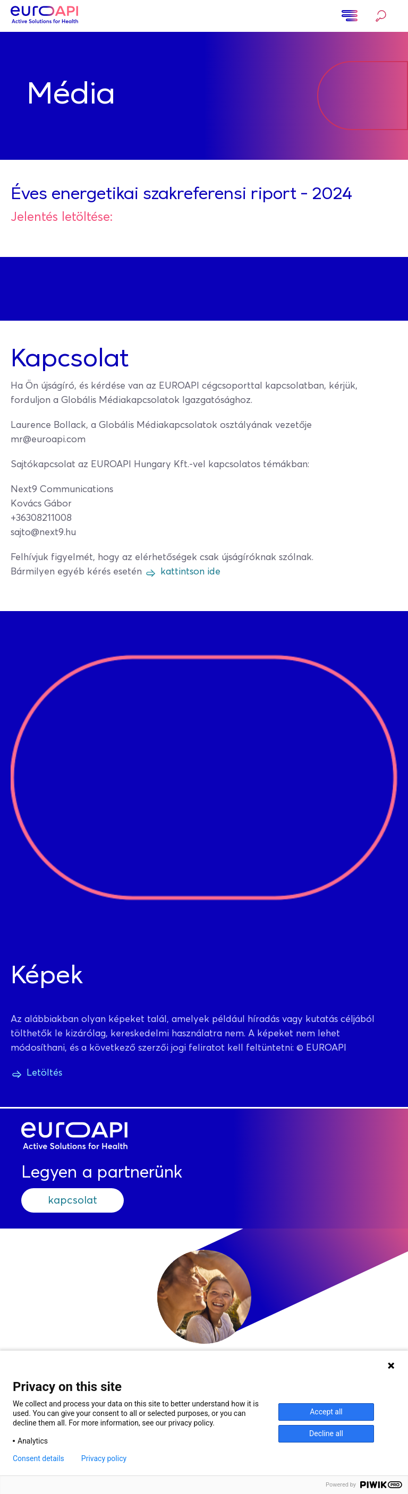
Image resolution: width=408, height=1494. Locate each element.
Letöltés (44, 1073)
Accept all (326, 1411)
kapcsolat (72, 1200)
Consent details (38, 1458)
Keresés (381, 16)
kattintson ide (190, 572)
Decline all (326, 1433)
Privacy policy (103, 1458)
